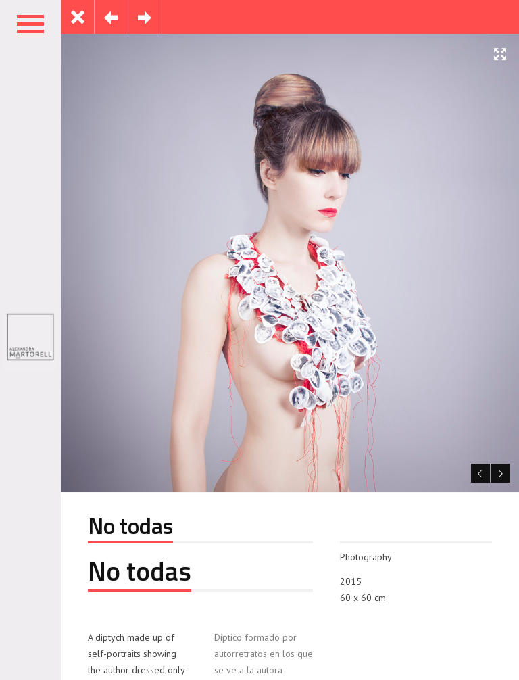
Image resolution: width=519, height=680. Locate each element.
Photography (366, 557)
